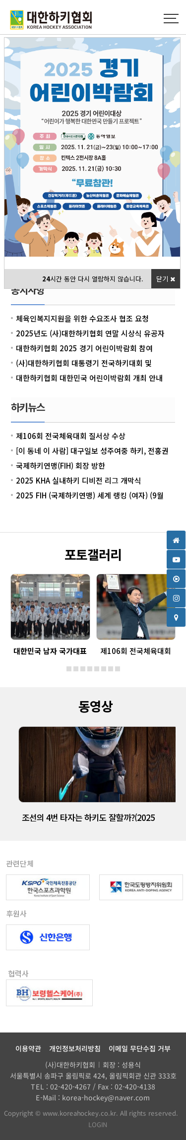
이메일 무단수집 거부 (140, 1048)
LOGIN (93, 1124)
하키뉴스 (28, 407)
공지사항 (28, 289)
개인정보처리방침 (75, 1048)
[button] (68, 668)
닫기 (165, 278)
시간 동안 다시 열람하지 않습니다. (92, 278)
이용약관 (28, 1048)
